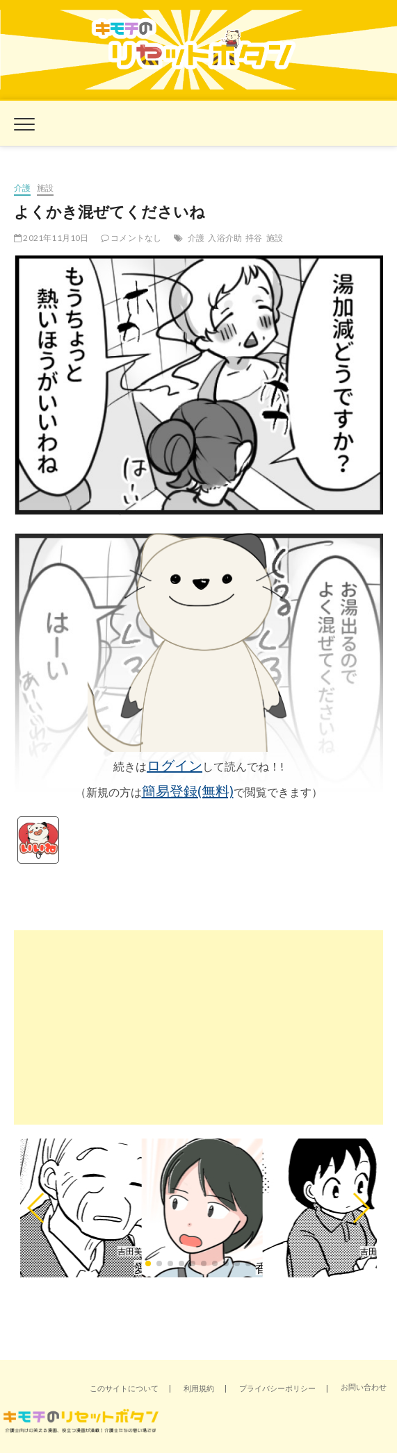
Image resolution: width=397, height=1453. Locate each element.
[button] (36, 1208)
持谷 (253, 238)
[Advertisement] (198, 1027)
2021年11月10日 (51, 238)
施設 (45, 188)
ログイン (174, 765)
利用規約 (199, 1388)
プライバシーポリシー (277, 1388)
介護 (22, 188)
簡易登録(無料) (188, 790)
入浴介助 (225, 238)
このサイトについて (124, 1388)
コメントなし (131, 238)
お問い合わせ (364, 1386)
